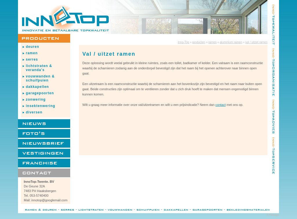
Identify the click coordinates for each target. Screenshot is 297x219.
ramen (32, 53)
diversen (34, 112)
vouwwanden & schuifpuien (40, 78)
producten (198, 42)
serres (32, 59)
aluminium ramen (231, 42)
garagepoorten (40, 93)
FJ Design (273, 214)
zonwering (36, 99)
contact (220, 104)
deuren (32, 47)
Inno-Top (183, 42)
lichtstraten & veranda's (39, 68)
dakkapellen (37, 87)
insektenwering (40, 106)
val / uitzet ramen (256, 42)
